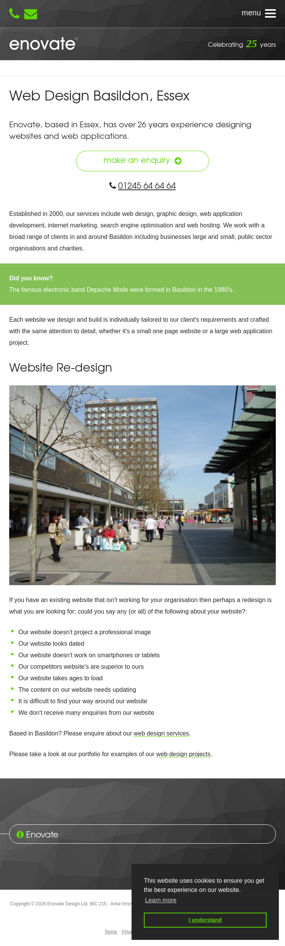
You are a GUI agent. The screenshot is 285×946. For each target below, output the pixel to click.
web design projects (183, 754)
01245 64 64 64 (142, 185)
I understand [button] (205, 920)
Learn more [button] (160, 900)
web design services (161, 733)
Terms (110, 932)
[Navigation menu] (142, 14)
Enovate (43, 44)
